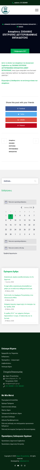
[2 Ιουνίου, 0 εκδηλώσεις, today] (10, 216)
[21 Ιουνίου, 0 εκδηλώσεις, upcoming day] (34, 226)
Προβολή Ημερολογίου (10, 253)
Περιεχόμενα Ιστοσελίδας (10, 400)
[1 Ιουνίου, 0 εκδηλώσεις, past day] (6, 216)
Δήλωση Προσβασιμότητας (10, 420)
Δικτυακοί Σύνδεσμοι (8, 417)
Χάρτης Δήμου (6, 410)
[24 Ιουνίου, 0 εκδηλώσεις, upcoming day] (15, 230)
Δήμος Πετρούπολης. (23, 456)
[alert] (20, 202)
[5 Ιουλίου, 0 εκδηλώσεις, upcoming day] (34, 235)
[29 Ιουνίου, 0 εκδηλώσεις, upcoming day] (6, 235)
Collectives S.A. (24, 461)
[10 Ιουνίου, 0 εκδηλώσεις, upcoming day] (15, 221)
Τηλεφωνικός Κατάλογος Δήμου (12, 413)
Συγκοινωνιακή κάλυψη (9, 407)
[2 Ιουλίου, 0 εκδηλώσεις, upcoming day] (20, 235)
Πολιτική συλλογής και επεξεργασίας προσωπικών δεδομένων (18, 424)
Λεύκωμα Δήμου (7, 367)
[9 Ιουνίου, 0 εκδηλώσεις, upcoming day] (10, 221)
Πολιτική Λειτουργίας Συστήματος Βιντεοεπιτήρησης (18, 429)
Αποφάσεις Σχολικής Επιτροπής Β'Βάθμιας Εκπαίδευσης (20, 24)
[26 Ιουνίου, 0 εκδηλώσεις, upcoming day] (24, 230)
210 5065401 (19, 386)
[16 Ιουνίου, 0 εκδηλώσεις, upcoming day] (10, 226)
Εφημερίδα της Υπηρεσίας (10, 353)
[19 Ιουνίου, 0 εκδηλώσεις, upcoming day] (24, 226)
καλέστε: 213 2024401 (20, 3)
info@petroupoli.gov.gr (13, 383)
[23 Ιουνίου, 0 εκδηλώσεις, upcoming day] (10, 230)
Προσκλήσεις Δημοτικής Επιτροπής (13, 444)
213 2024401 (10, 386)
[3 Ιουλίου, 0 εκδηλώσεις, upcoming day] (24, 235)
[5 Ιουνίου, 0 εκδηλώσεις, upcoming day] (24, 216)
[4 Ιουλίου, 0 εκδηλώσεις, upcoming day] (29, 235)
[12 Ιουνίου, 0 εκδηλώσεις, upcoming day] (24, 221)
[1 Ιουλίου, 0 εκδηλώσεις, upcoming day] (15, 235)
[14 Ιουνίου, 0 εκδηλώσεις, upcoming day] (34, 221)
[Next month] (33, 207)
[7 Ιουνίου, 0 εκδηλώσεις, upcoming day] (34, 216)
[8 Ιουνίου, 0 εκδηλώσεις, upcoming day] (6, 221)
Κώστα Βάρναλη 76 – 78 (13, 378)
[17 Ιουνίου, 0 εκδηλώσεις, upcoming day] (15, 226)
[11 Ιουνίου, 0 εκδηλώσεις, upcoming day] (20, 221)
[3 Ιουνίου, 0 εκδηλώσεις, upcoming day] (15, 216)
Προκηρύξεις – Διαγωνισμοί (10, 360)
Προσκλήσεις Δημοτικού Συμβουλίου (13, 441)
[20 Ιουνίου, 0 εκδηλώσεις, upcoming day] (29, 226)
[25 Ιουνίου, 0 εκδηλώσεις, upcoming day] (20, 230)
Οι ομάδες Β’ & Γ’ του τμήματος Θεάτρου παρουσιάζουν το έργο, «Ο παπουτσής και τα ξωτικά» (18, 315)
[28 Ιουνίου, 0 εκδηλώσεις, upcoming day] (34, 230)
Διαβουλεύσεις (6, 363)
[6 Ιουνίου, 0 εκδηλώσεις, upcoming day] (29, 216)
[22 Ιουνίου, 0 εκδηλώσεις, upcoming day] (6, 230)
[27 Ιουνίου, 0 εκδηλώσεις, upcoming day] (29, 230)
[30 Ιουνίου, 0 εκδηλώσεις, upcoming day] (10, 235)
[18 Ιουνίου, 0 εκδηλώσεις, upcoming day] (20, 226)
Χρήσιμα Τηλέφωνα (8, 403)
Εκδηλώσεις (5, 357)
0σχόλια (20, 27)
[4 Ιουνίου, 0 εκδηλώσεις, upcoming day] (20, 216)
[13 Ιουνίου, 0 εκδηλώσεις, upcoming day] (29, 221)
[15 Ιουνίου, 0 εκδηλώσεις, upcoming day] (6, 226)
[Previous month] (21, 207)
